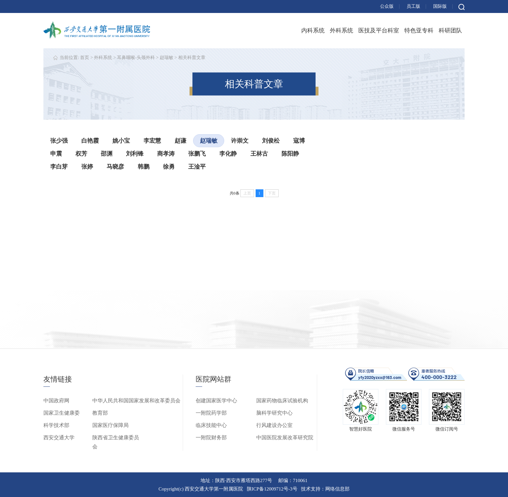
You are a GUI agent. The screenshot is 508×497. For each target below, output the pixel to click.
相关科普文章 (191, 57)
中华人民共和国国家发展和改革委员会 (136, 400)
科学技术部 (56, 425)
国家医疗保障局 (110, 425)
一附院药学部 (211, 413)
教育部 (100, 413)
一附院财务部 (211, 437)
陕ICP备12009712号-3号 (272, 488)
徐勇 (169, 166)
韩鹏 (143, 166)
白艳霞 (90, 140)
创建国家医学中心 (216, 400)
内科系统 (313, 30)
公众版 (387, 6)
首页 (84, 57)
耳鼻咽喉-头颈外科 (136, 57)
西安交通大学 (59, 437)
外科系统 (341, 30)
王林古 (259, 153)
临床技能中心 (211, 425)
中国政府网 (56, 400)
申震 (56, 153)
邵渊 (106, 153)
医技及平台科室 (378, 30)
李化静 (228, 153)
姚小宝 (121, 140)
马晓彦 (115, 166)
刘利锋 (135, 153)
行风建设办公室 (274, 425)
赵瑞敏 (166, 57)
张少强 (59, 140)
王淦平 (197, 166)
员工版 (413, 6)
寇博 (299, 140)
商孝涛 (166, 153)
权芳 (81, 153)
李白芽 (59, 166)
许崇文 (239, 140)
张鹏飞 (197, 153)
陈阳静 (290, 153)
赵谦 (180, 140)
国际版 (440, 6)
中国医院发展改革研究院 (284, 437)
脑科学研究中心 (274, 413)
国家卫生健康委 (61, 413)
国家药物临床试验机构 (282, 400)
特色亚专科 (418, 30)
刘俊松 (271, 140)
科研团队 (450, 30)
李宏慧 (152, 140)
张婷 (87, 166)
